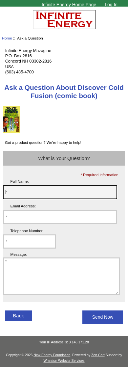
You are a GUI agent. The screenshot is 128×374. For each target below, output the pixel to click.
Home (7, 38)
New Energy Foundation (51, 362)
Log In (111, 4)
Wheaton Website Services (63, 367)
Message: (19, 255)
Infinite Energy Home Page (69, 4)
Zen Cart (98, 362)
